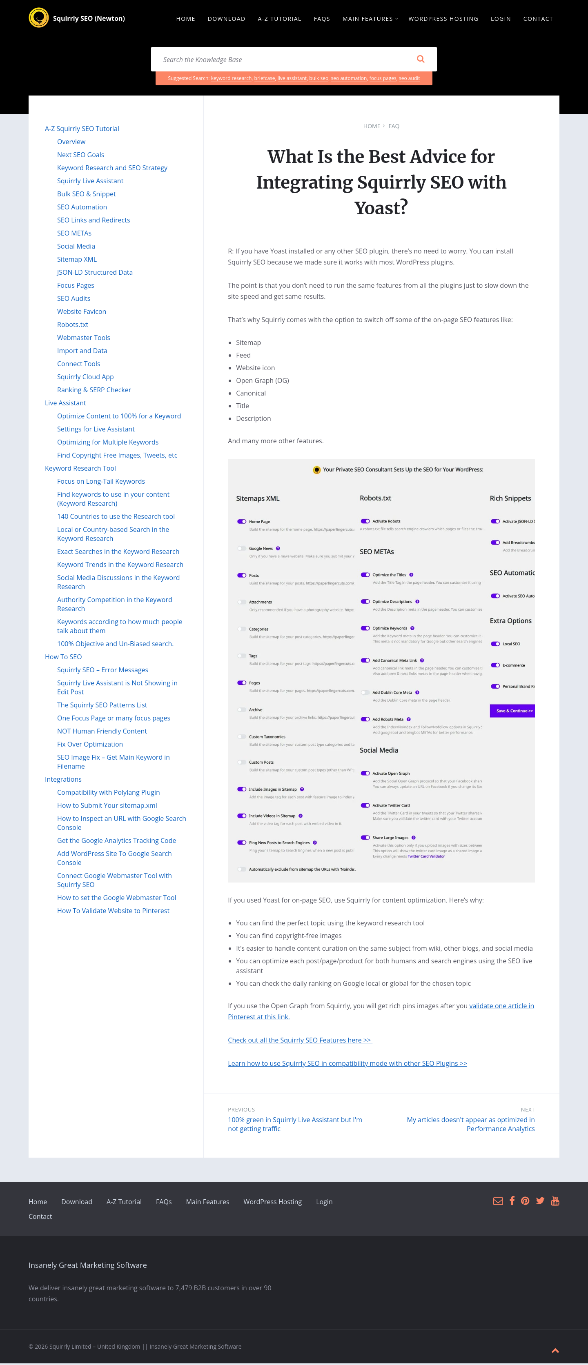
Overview (71, 142)
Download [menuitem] (227, 19)
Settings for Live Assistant (96, 430)
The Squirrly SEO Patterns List (102, 706)
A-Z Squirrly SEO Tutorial (82, 129)
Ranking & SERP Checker (94, 391)
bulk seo (318, 79)
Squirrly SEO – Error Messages (102, 671)
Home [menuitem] (185, 19)
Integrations (63, 780)
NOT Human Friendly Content (102, 732)
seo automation (349, 79)
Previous (241, 1111)
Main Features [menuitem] (368, 19)
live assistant (292, 79)
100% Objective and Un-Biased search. (115, 644)
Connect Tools (78, 364)
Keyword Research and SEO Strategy (112, 169)
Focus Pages (75, 286)
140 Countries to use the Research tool (116, 517)
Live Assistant (65, 404)
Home (372, 127)
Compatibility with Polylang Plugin (108, 793)
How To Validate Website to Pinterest (113, 911)
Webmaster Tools (83, 338)
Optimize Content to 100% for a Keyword (119, 417)
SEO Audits (73, 299)
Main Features (207, 1203)
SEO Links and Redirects (93, 221)
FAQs (164, 1203)
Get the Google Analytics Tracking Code (116, 841)
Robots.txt (72, 325)
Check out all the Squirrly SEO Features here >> (300, 1041)
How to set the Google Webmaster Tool (116, 898)
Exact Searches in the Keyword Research (118, 552)
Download (76, 1203)
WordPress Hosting (273, 1203)
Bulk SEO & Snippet (86, 195)
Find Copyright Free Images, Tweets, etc (117, 456)
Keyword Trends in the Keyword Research (120, 565)
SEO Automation (82, 208)
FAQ (393, 127)
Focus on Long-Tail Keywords (101, 482)
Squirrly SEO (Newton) (89, 19)
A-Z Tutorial (124, 1203)
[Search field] (294, 60)
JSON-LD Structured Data (95, 273)
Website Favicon (81, 312)
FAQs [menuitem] (322, 19)
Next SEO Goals (80, 155)
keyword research (231, 79)
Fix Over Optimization (90, 745)
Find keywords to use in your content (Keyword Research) (113, 500)
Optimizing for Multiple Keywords (107, 443)
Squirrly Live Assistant (90, 182)
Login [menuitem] (501, 19)
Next (528, 1111)
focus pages (383, 79)
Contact (40, 1218)
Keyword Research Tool (80, 469)
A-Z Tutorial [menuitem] (280, 19)
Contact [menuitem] (538, 19)
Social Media (76, 247)
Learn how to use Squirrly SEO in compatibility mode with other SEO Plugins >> (347, 1064)
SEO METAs (74, 234)
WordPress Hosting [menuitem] (444, 19)
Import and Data (82, 351)
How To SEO (63, 658)
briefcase (264, 79)
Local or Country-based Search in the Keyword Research (113, 535)
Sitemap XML (77, 260)
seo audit (409, 79)
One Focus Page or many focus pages (113, 719)
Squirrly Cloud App (85, 377)
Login (324, 1203)
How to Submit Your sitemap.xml (107, 806)
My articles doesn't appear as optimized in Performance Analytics (471, 1126)
